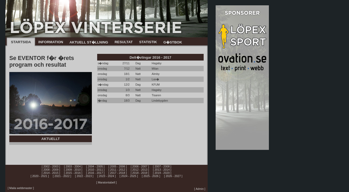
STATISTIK (148, 42)
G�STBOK (173, 42)
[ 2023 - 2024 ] (106, 176)
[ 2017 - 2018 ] (117, 172)
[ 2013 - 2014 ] (162, 169)
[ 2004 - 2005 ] (95, 166)
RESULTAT (124, 42)
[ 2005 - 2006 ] (117, 166)
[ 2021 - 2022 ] (62, 176)
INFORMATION (50, 42)
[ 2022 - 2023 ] (84, 176)
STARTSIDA (21, 42)
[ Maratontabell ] (106, 182)
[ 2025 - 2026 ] (151, 176)
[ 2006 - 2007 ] (140, 166)
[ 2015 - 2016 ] (73, 172)
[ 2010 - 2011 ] (95, 169)
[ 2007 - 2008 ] (162, 166)
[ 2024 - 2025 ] (129, 176)
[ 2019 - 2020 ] (162, 172)
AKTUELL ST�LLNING (89, 42)
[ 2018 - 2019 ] (140, 172)
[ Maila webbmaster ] (21, 188)
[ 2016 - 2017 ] (95, 172)
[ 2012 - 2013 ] (140, 169)
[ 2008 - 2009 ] (51, 169)
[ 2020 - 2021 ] (40, 176)
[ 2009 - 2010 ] (73, 169)
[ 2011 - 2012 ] (117, 169)
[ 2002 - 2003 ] (51, 166)
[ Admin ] (199, 188)
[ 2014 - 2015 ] (51, 172)
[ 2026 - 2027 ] (173, 176)
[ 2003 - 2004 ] (73, 166)
